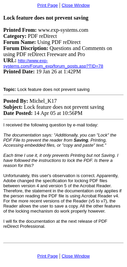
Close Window (76, 5)
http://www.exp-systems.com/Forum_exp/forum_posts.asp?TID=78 (53, 63)
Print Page (47, 5)
